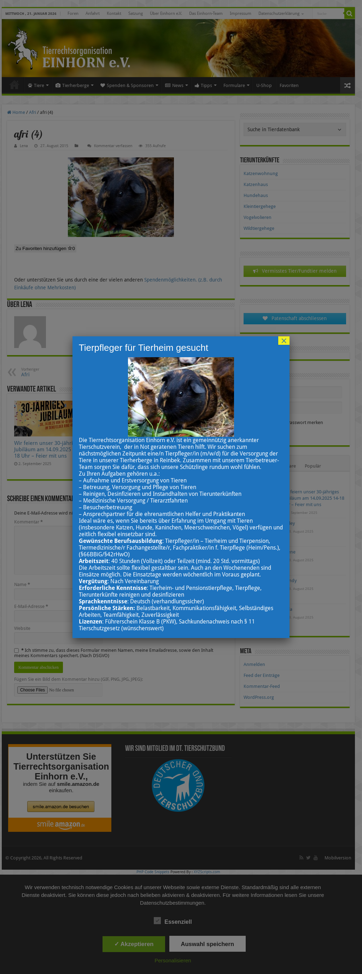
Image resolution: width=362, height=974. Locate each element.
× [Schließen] (284, 340)
